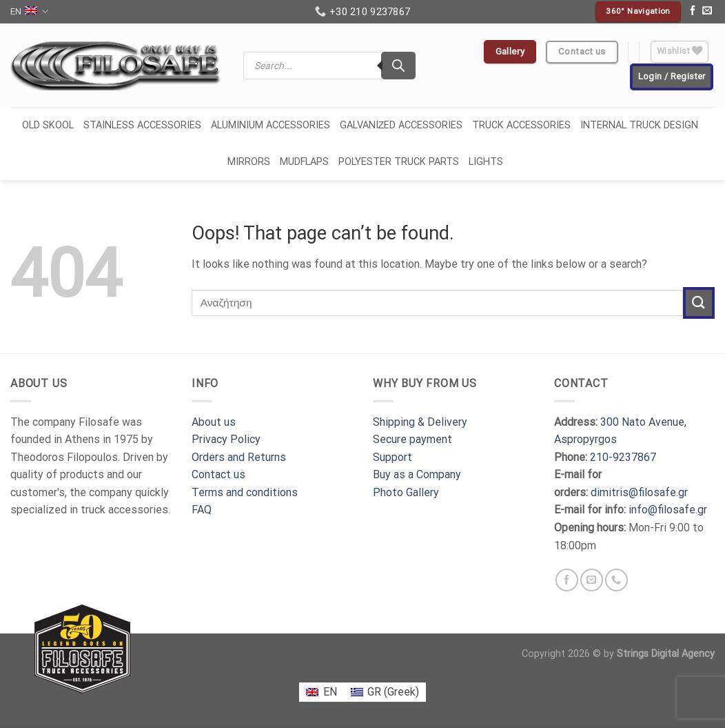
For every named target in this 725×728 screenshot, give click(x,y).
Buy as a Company (417, 474)
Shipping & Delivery (420, 422)
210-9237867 (623, 457)
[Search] (398, 65)
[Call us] (616, 580)
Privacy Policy (226, 439)
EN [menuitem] (330, 691)
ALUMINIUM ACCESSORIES (270, 125)
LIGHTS (486, 162)
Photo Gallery (406, 492)
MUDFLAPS (304, 162)
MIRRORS (248, 162)
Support (392, 457)
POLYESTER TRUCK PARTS (398, 162)
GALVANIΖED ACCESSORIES (401, 125)
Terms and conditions (245, 492)
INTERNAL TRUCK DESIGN (639, 125)
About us (214, 422)
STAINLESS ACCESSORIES (142, 125)
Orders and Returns (239, 457)
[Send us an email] (707, 12)
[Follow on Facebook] (692, 12)
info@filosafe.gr (668, 509)
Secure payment (412, 439)
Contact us (218, 474)
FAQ (202, 509)
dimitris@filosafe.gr (639, 492)
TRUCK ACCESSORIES (521, 125)
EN (29, 11)
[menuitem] (321, 692)
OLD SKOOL (48, 125)
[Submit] (699, 302)
